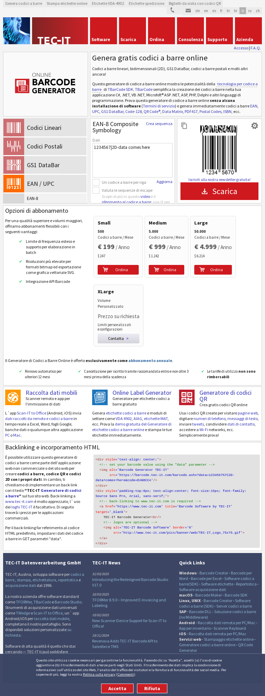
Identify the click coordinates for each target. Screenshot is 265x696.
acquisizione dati (20, 570)
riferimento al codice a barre (126, 201)
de (197, 10)
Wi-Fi (203, 420)
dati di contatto (241, 415)
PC (7, 426)
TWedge (23, 598)
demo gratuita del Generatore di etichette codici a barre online (131, 417)
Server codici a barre (234, 591)
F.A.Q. (256, 47)
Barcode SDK (236, 580)
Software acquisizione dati (202, 574)
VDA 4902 (124, 409)
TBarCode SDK (120, 89)
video (145, 196)
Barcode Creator (213, 558)
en (206, 10)
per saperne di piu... (109, 641)
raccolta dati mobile (51, 603)
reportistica (68, 565)
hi (228, 10)
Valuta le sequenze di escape (127, 190)
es (214, 10)
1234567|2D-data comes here (132, 160)
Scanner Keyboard (230, 613)
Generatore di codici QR (225, 387)
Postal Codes (210, 111)
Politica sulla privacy (99, 674)
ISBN (227, 111)
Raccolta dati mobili (51, 384)
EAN (253, 105)
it (243, 10)
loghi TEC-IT (21, 497)
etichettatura (44, 565)
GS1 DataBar (112, 111)
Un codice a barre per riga (124, 182)
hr (235, 10)
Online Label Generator (141, 384)
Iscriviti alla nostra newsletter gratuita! (219, 179)
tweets (198, 415)
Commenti (125, 674)
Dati (96, 140)
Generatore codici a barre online (207, 629)
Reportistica (246, 569)
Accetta (117, 688)
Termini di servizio (159, 105)
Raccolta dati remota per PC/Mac (226, 607)
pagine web (248, 404)
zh (258, 10)
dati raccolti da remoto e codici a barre (39, 409)
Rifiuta (152, 688)
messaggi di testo (242, 409)
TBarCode (144, 89)
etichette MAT (156, 409)
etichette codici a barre (126, 404)
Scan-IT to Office (31, 404)
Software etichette (217, 569)
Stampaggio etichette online (229, 624)
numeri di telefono (210, 409)
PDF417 (191, 111)
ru (250, 10)
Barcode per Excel (206, 563)
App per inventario (195, 613)
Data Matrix (172, 111)
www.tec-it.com (19, 492)
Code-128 (133, 111)
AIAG (138, 409)
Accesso (241, 47)
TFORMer (24, 587)
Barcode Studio (68, 587)
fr (221, 10)
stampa (24, 565)
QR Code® (152, 111)
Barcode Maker (208, 580)
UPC (95, 111)
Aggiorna (165, 181)
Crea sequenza (159, 123)
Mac (17, 426)
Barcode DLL (200, 596)
